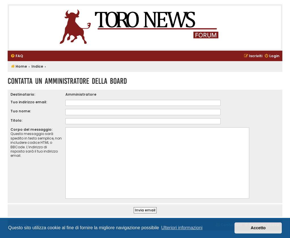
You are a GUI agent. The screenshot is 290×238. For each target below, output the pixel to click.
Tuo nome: (20, 111)
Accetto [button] (258, 228)
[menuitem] (16, 56)
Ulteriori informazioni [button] (181, 227)
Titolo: (16, 120)
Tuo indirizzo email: (28, 102)
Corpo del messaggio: (31, 129)
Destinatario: (22, 94)
